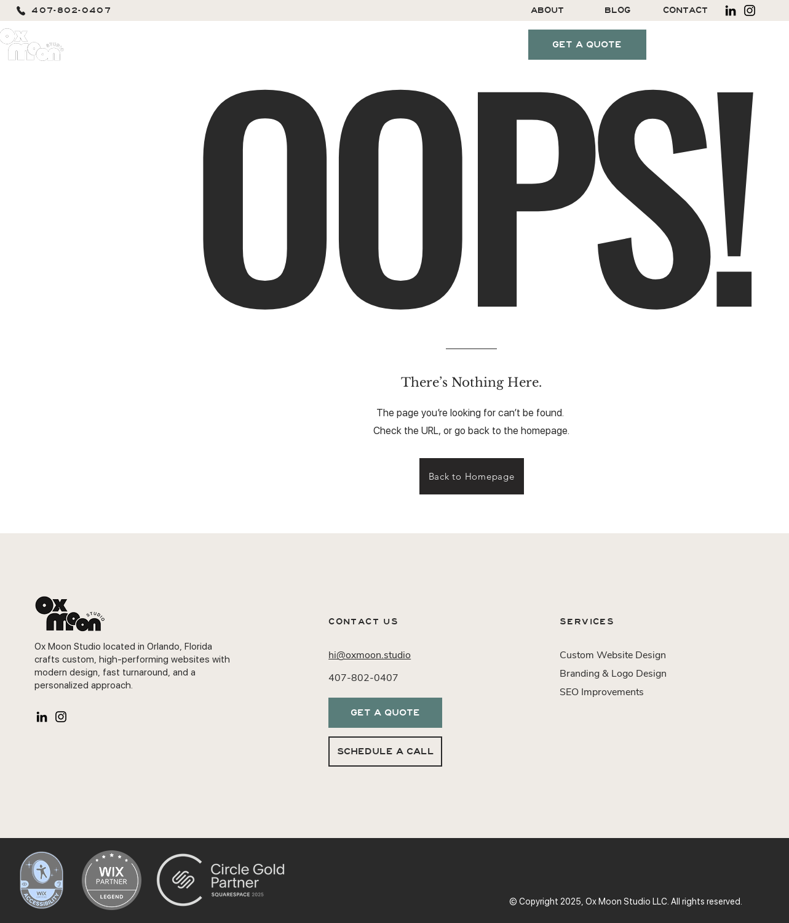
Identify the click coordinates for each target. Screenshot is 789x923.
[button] (224, 44)
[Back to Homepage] (471, 476)
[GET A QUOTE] (587, 45)
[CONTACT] (685, 10)
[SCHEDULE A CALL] (385, 751)
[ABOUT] (547, 10)
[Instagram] (749, 10)
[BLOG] (617, 10)
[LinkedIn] (730, 10)
